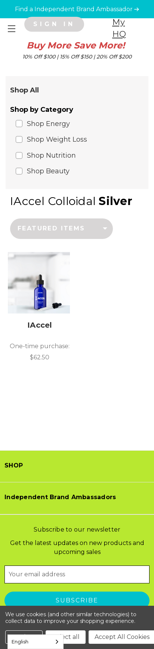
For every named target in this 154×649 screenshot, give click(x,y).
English (20, 642)
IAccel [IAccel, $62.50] (39, 325)
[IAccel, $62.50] (39, 283)
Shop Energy (48, 124)
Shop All (24, 90)
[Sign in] (54, 24)
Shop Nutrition (51, 155)
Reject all (66, 636)
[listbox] (61, 228)
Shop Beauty (48, 171)
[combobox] (35, 641)
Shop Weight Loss (57, 139)
